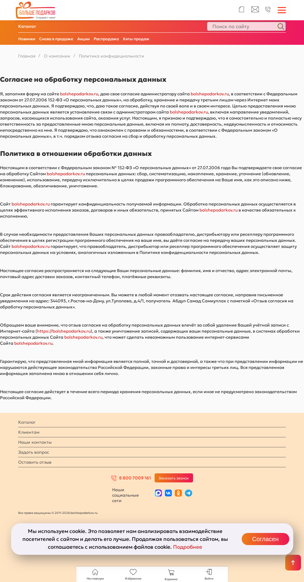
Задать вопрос (33, 452)
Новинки (26, 38)
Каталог (27, 26)
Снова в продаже (56, 38)
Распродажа (106, 38)
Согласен (265, 539)
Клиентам (28, 432)
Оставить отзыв (35, 462)
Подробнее (187, 547)
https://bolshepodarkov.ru (64, 331)
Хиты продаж (136, 38)
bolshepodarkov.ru (79, 94)
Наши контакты (35, 442)
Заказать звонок (174, 478)
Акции (83, 38)
